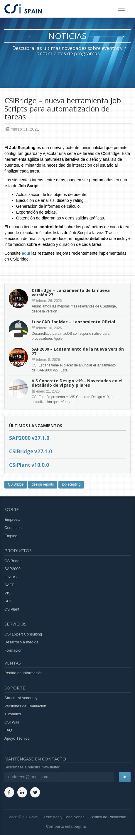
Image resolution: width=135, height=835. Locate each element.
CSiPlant (11, 609)
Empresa (12, 519)
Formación (13, 650)
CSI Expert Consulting (23, 634)
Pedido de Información (23, 673)
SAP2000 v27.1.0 (29, 438)
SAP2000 (12, 569)
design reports (43, 484)
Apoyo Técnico (17, 738)
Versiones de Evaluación (25, 706)
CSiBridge (16, 484)
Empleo (10, 536)
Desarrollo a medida (21, 642)
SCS (8, 601)
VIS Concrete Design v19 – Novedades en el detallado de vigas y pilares (77, 383)
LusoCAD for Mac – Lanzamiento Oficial (73, 321)
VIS (7, 593)
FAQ (8, 730)
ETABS (10, 577)
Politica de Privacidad (108, 817)
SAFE (9, 585)
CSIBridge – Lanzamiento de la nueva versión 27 (71, 293)
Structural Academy (21, 698)
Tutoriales (12, 714)
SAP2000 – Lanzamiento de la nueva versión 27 (78, 351)
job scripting (71, 484)
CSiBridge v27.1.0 (30, 451)
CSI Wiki (11, 722)
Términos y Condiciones (63, 817)
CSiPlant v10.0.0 (29, 465)
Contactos (13, 527)
